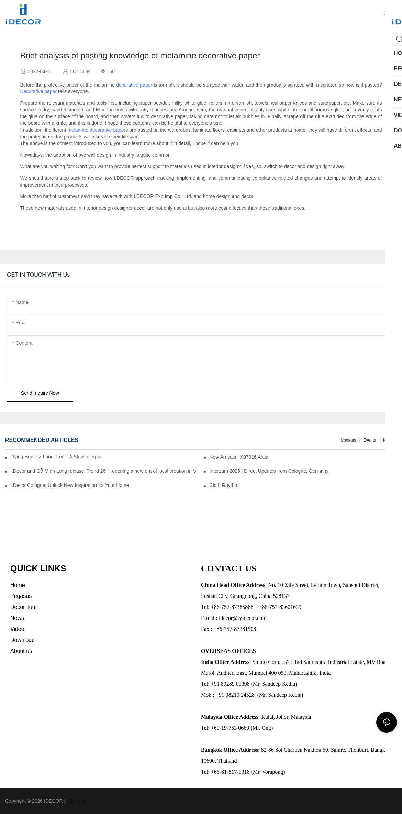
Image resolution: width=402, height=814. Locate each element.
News (388, 440)
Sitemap (76, 801)
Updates (348, 440)
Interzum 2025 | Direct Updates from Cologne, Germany (268, 471)
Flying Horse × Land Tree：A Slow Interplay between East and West (55, 456)
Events (369, 440)
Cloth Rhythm (223, 485)
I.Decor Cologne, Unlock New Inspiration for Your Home (69, 485)
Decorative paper (38, 91)
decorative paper (134, 85)
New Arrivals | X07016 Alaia (238, 457)
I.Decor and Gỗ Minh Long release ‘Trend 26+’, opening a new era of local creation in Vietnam (104, 471)
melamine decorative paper (96, 130)
